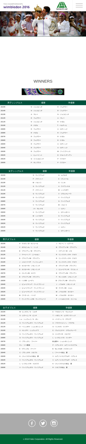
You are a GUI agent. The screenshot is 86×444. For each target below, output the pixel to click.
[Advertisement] (43, 55)
